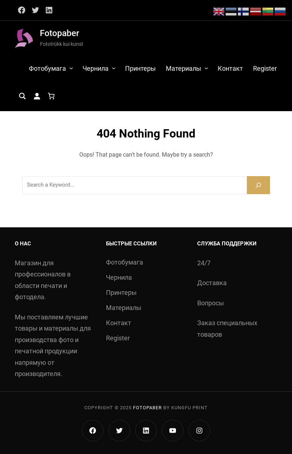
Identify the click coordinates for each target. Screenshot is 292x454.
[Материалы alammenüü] (206, 68)
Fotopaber (59, 33)
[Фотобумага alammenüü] (71, 68)
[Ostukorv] (51, 96)
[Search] (258, 185)
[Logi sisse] (36, 96)
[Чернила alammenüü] (114, 68)
